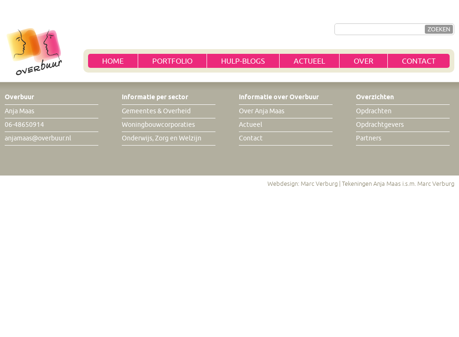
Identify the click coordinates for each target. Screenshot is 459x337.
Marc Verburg (319, 184)
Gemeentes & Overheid (156, 111)
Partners (368, 138)
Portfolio (172, 61)
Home (113, 61)
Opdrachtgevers (380, 125)
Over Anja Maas (261, 111)
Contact (419, 61)
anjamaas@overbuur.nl (38, 138)
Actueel (309, 61)
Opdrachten (374, 111)
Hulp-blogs (243, 61)
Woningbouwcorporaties (158, 125)
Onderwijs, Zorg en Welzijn (161, 138)
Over (363, 61)
